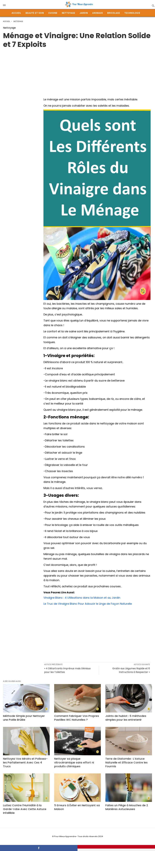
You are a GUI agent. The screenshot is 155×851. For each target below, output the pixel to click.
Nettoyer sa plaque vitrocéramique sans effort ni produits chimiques (74, 762)
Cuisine (52, 13)
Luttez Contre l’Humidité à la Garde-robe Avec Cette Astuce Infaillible (24, 809)
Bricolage (113, 13)
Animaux (97, 13)
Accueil (16, 13)
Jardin (83, 13)
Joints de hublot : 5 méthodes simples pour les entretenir (125, 718)
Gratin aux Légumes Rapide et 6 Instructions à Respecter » (131, 670)
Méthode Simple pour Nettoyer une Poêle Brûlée (24, 718)
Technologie (132, 13)
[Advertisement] (77, 70)
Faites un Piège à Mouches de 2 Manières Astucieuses (126, 807)
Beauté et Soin (35, 13)
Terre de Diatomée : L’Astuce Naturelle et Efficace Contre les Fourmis (126, 762)
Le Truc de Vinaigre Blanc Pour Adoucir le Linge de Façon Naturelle (87, 604)
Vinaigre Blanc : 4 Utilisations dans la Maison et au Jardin (81, 598)
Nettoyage (68, 13)
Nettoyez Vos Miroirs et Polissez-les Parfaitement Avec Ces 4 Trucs (25, 762)
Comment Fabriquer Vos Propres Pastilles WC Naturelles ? (76, 718)
